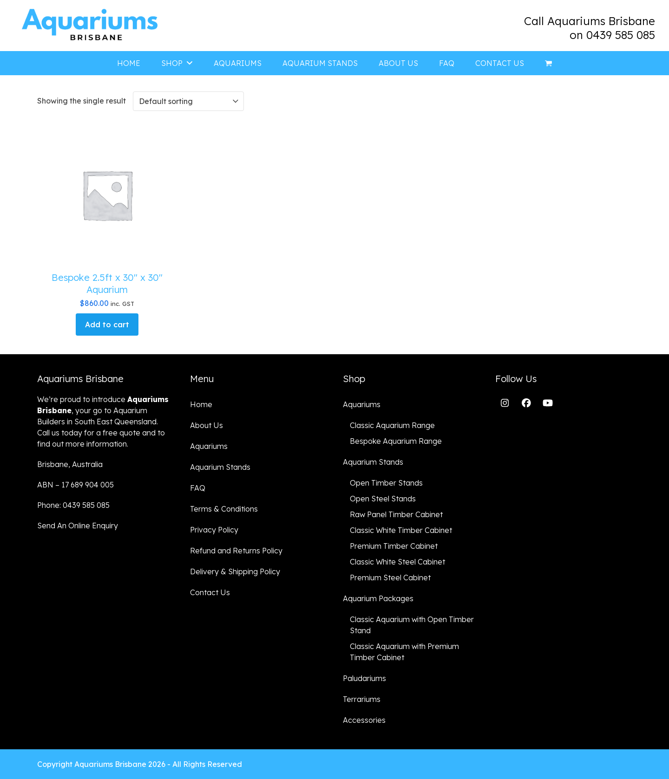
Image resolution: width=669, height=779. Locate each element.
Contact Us (210, 592)
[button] (548, 63)
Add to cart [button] (107, 324)
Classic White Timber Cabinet (401, 530)
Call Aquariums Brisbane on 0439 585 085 (589, 28)
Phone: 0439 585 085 (73, 505)
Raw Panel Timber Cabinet (396, 514)
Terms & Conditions (224, 508)
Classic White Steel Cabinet (397, 561)
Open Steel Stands (383, 498)
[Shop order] (188, 101)
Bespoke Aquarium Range (396, 441)
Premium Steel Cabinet (390, 577)
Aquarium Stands (220, 467)
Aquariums (209, 446)
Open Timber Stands (386, 482)
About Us (206, 425)
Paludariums (364, 678)
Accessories (364, 720)
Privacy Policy (214, 529)
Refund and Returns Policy (236, 550)
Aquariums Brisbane (110, 764)
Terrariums (361, 699)
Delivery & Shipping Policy (235, 571)
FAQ (197, 488)
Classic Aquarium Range (392, 425)
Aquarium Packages (378, 598)
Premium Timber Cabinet (394, 546)
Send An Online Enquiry (77, 525)
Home (201, 404)
